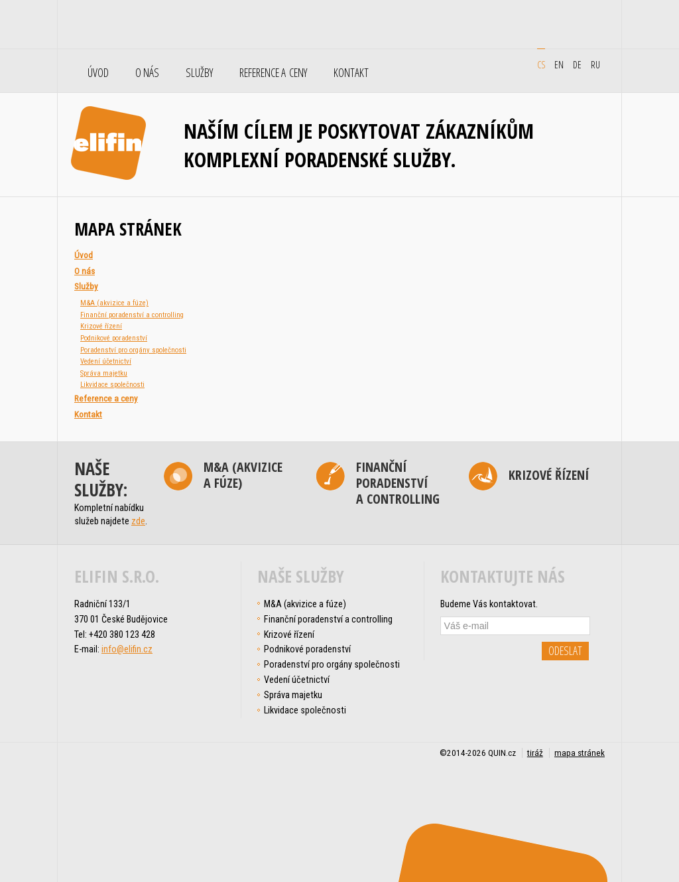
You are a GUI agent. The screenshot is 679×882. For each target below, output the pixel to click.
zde (138, 521)
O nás (147, 73)
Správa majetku (103, 373)
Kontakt (351, 73)
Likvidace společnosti (112, 384)
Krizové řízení (101, 326)
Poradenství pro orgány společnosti (133, 350)
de (577, 64)
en (559, 64)
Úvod (98, 73)
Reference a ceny (273, 73)
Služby (199, 73)
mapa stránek (579, 753)
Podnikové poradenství (113, 338)
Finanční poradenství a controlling (132, 315)
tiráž (535, 753)
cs (541, 64)
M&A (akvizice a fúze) (114, 303)
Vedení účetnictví (105, 361)
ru (595, 64)
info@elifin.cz (127, 649)
